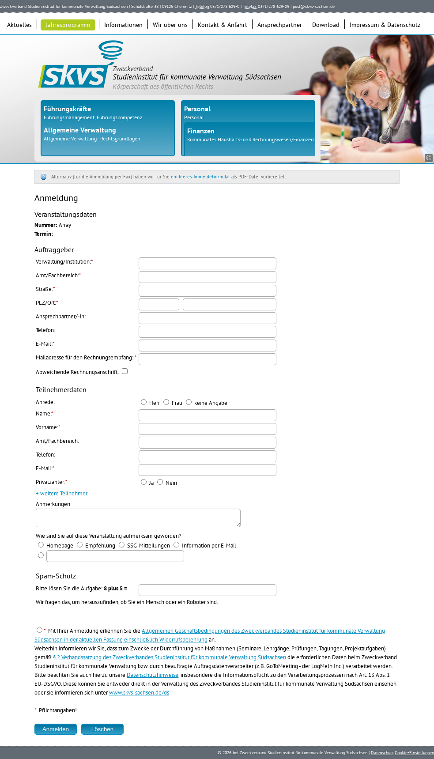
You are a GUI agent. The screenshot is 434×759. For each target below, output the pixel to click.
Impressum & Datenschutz (385, 25)
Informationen (123, 25)
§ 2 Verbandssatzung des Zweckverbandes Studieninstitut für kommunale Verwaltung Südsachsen (169, 660)
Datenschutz (382, 752)
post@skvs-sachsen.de (314, 6)
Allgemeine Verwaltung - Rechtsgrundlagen (92, 138)
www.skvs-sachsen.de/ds (139, 695)
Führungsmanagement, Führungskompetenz (93, 117)
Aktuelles (19, 25)
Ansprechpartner (279, 25)
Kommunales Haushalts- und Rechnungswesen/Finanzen (250, 139)
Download (326, 25)
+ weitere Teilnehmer (61, 493)
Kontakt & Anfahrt (222, 25)
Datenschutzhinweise (152, 677)
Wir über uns (170, 25)
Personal (194, 117)
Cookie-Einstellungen (414, 752)
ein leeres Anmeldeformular (200, 177)
